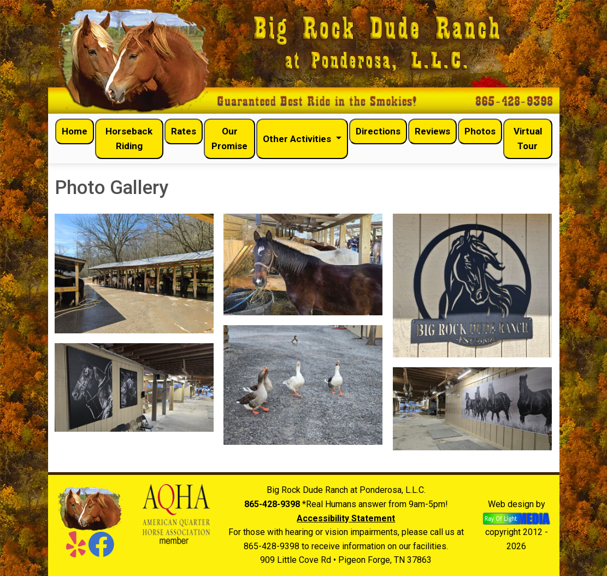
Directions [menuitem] (378, 131)
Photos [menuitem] (480, 131)
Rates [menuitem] (183, 131)
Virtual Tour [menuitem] (528, 138)
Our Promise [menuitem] (229, 138)
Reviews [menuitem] (432, 131)
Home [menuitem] (74, 131)
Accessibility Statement (346, 518)
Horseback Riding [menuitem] (128, 138)
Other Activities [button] (298, 138)
